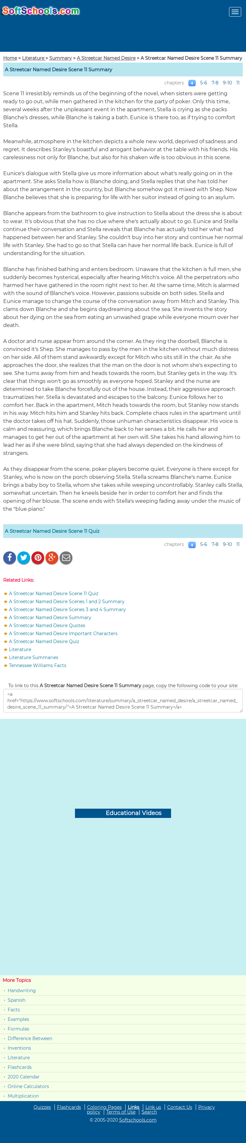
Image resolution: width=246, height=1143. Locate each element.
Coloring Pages (104, 1107)
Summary (60, 58)
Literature (33, 58)
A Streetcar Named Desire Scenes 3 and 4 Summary (67, 609)
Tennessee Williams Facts (37, 665)
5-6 (203, 83)
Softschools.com (138, 1120)
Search (149, 1112)
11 (238, 83)
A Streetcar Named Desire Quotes (47, 625)
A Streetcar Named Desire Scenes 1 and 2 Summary (67, 601)
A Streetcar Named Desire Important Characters (63, 633)
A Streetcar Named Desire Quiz (44, 641)
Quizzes (42, 1107)
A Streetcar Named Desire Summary (50, 617)
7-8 (215, 83)
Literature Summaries (33, 657)
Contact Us (179, 1107)
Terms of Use (120, 1112)
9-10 (227, 83)
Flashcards (20, 1067)
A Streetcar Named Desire (106, 58)
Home (10, 58)
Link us (153, 1107)
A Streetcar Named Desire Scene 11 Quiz (52, 531)
